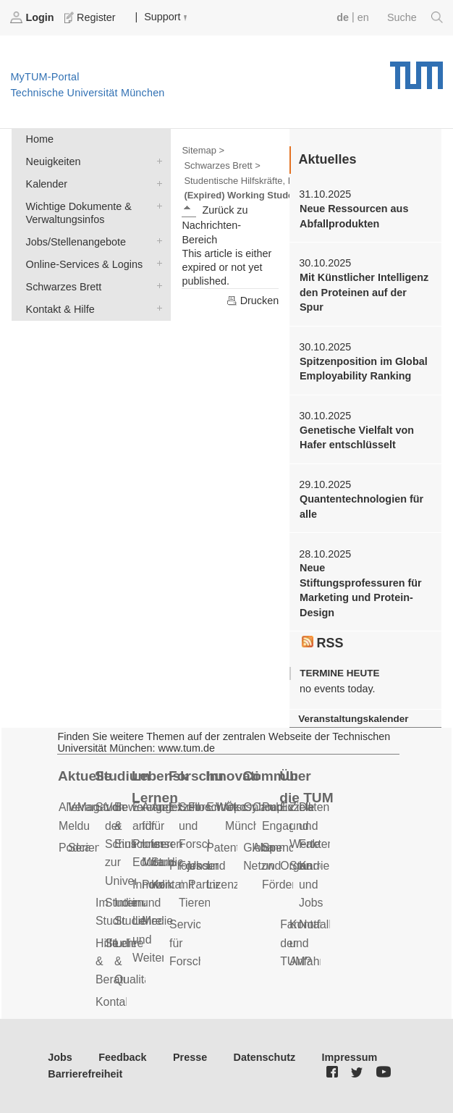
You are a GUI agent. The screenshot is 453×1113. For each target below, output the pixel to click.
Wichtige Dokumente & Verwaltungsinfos (156, 205)
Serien (84, 847)
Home (40, 139)
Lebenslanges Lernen (159, 787)
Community (269, 776)
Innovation (233, 776)
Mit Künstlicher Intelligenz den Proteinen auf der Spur (364, 292)
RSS (323, 643)
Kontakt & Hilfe (156, 308)
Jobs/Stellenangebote (156, 241)
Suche (415, 17)
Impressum (350, 1057)
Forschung (196, 776)
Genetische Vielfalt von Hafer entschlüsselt (357, 437)
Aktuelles (85, 776)
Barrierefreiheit (85, 1074)
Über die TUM (306, 787)
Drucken (252, 300)
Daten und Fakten (316, 825)
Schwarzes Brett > (222, 165)
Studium (122, 776)
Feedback (122, 1057)
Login (33, 17)
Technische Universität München (416, 70)
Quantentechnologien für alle (361, 506)
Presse (190, 1057)
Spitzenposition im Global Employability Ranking (364, 369)
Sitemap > (203, 150)
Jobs (60, 1057)
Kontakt (115, 1002)
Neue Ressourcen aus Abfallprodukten (354, 216)
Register (91, 17)
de (342, 17)
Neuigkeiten (156, 160)
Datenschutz (265, 1057)
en (363, 17)
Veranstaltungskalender (353, 718)
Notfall (315, 924)
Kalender (156, 183)
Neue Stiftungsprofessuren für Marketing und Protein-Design (361, 590)
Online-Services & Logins (156, 263)
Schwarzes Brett (156, 285)
